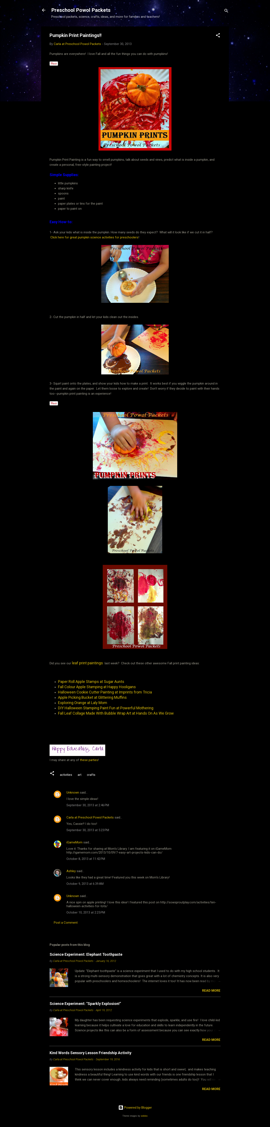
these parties (88, 760)
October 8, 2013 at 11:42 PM (85, 859)
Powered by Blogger (135, 1107)
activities (66, 775)
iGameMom (74, 842)
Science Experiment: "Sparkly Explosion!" (85, 1003)
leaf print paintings (87, 663)
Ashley (71, 871)
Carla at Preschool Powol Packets (90, 817)
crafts (91, 775)
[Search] (226, 11)
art (79, 775)
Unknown (72, 792)
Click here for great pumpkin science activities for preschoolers (94, 237)
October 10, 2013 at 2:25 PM (85, 912)
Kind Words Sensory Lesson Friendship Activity (90, 1053)
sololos (144, 1116)
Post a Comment (66, 922)
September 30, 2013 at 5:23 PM (87, 830)
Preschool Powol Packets (81, 10)
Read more (211, 990)
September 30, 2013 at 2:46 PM (87, 805)
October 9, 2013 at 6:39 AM (85, 884)
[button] (217, 36)
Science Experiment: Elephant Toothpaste (86, 954)
